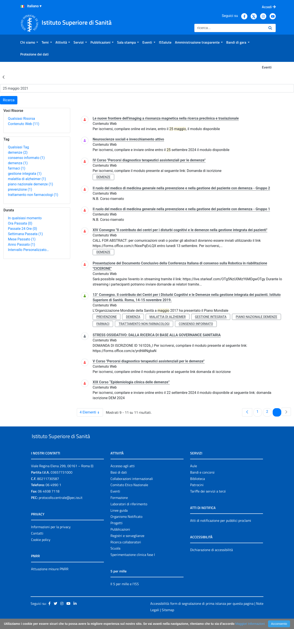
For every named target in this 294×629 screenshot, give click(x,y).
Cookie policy (40, 549)
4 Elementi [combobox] (91, 412)
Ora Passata (20, 223)
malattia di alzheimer (27, 179)
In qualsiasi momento (25, 218)
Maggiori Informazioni (250, 623)
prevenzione (20, 189)
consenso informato (26, 158)
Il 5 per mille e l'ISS (124, 594)
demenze (18, 152)
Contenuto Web (23, 124)
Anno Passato (21, 244)
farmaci (16, 168)
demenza (18, 163)
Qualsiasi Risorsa (21, 118)
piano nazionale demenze (30, 184)
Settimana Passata (25, 234)
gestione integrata (24, 174)
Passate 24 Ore (22, 229)
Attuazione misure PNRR (49, 579)
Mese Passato (21, 239)
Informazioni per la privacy (51, 537)
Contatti (37, 543)
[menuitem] (29, 42)
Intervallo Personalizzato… (28, 250)
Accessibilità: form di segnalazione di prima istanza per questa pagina (202, 613)
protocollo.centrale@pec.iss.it (61, 507)
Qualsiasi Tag (18, 147)
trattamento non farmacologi (33, 195)
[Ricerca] (229, 28)
